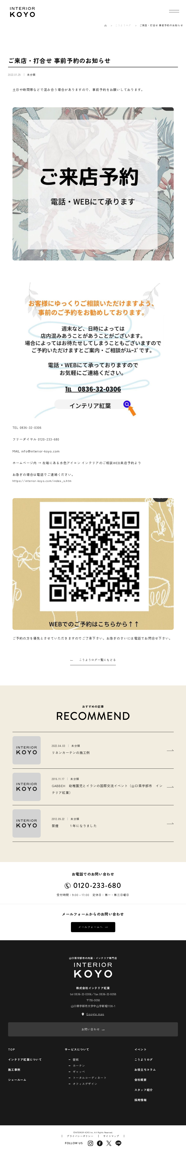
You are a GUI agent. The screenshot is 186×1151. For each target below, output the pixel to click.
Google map (95, 1014)
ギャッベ (79, 1072)
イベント (140, 1049)
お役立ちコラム (145, 1070)
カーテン (79, 1066)
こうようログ (123, 25)
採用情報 (140, 1100)
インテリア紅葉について (25, 1059)
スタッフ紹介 (143, 1090)
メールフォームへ (93, 926)
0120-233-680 (93, 885)
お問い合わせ (93, 1029)
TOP (11, 1049)
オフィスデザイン (85, 1084)
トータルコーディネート (90, 1078)
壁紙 (76, 1059)
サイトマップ (111, 1136)
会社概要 (140, 1080)
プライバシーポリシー (80, 1136)
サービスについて (77, 1049)
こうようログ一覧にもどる (93, 660)
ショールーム (17, 1080)
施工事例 (14, 1070)
